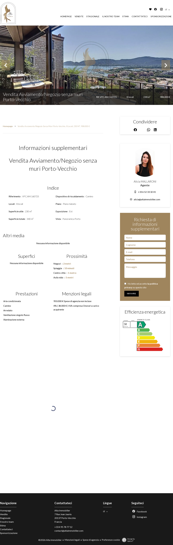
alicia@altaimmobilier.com (147, 199)
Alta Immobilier (62, 510)
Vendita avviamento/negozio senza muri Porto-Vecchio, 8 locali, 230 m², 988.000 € (54, 126)
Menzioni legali (72, 539)
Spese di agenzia (91, 539)
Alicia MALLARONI (145, 181)
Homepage (8, 126)
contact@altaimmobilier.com (68, 530)
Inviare (131, 294)
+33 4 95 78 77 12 (63, 527)
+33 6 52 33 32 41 (147, 191)
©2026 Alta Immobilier (50, 540)
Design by (128, 540)
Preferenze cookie (111, 539)
